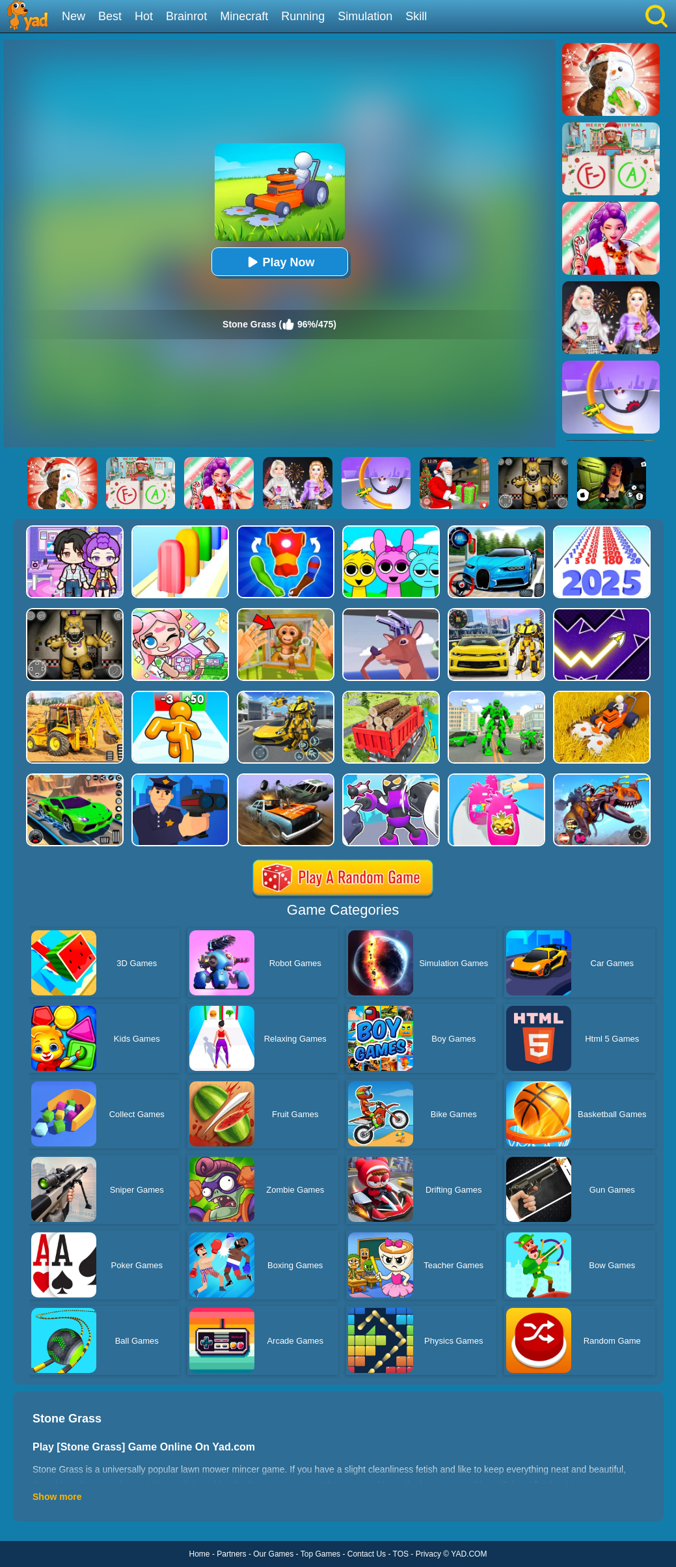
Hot (144, 16)
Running (303, 16)
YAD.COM (469, 1554)
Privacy (428, 1554)
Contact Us (366, 1554)
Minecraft (244, 16)
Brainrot (186, 16)
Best (110, 16)
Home (199, 1554)
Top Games (320, 1554)
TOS (401, 1554)
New (73, 16)
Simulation (365, 16)
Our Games (273, 1554)
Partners (231, 1554)
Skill (416, 16)
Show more (57, 1496)
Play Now (279, 262)
